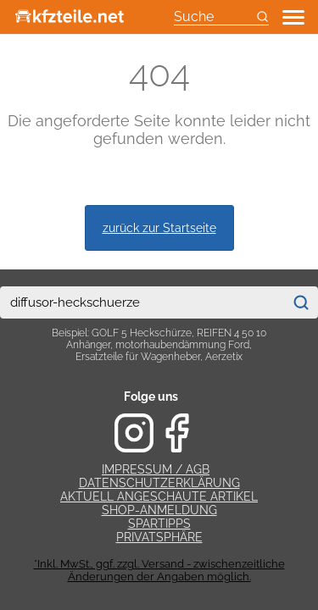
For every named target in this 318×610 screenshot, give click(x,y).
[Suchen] (300, 302)
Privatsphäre (159, 537)
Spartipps (159, 523)
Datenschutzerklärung (159, 483)
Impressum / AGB (155, 469)
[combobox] (141, 302)
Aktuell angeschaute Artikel (159, 496)
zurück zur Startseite (159, 227)
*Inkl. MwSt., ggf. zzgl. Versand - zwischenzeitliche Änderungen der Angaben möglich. (159, 570)
